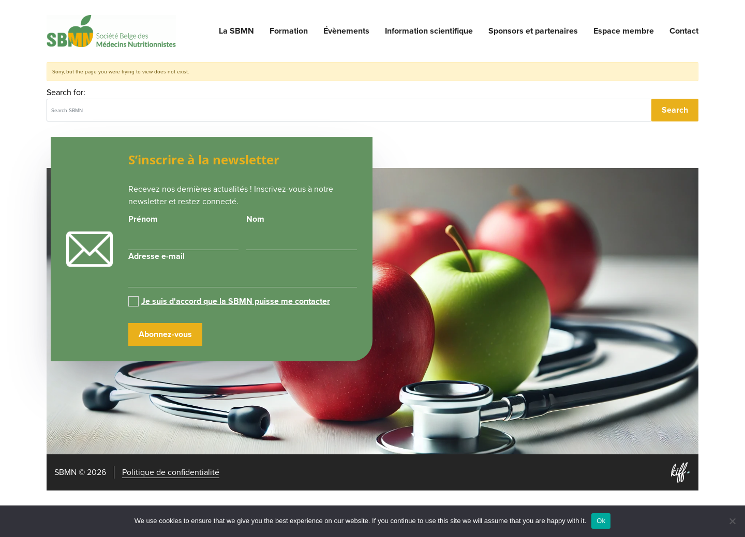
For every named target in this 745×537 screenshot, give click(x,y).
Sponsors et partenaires (533, 31)
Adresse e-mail (242, 268)
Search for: (66, 92)
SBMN (111, 31)
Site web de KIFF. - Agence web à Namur (680, 472)
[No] (732, 521)
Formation (289, 31)
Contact (683, 31)
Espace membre (623, 31)
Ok (601, 521)
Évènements (346, 31)
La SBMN (236, 31)
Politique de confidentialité (170, 472)
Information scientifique (429, 31)
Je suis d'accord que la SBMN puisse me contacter (235, 301)
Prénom (143, 219)
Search (675, 110)
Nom (255, 219)
